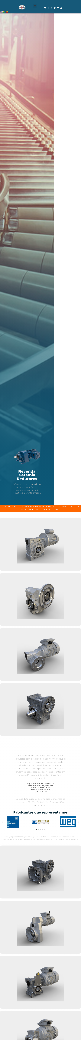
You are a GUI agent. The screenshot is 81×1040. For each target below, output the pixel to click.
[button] (35, 6)
